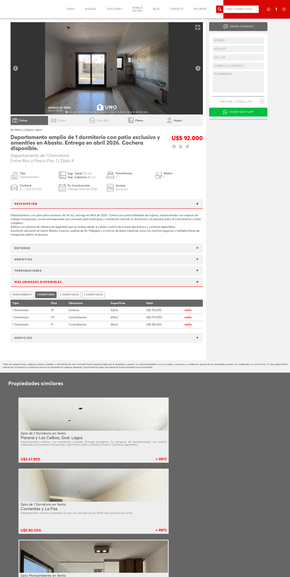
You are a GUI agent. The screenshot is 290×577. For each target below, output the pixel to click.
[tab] (67, 112)
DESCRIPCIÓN (25, 204)
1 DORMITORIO (46, 295)
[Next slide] (197, 68)
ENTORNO (22, 248)
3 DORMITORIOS (93, 295)
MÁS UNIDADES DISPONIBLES (38, 282)
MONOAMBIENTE (22, 295)
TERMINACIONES (28, 270)
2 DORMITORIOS (69, 295)
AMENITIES (23, 259)
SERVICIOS (23, 338)
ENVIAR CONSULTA (242, 26)
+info (188, 310)
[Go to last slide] (15, 68)
